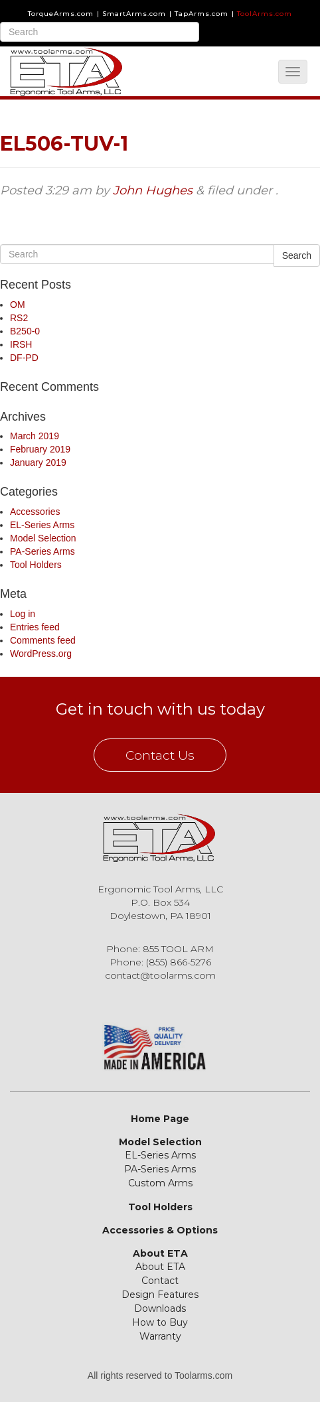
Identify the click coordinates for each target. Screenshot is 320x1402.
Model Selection (43, 538)
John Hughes (153, 190)
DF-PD (24, 357)
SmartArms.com (134, 13)
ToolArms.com (264, 13)
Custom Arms (160, 1183)
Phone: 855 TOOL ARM (160, 949)
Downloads (160, 1308)
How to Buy (160, 1322)
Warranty (160, 1336)
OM (17, 304)
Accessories (35, 511)
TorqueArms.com (61, 13)
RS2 (19, 318)
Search (296, 255)
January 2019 (38, 462)
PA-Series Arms (42, 551)
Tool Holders (36, 564)
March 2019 (34, 436)
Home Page (160, 1119)
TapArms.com (201, 13)
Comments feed (43, 640)
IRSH (21, 344)
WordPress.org (41, 653)
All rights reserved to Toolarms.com (160, 1375)
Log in (22, 613)
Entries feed (35, 627)
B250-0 (25, 331)
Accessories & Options (160, 1230)
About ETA (160, 1253)
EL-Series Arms (42, 525)
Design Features (160, 1294)
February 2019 (40, 449)
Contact (160, 1281)
